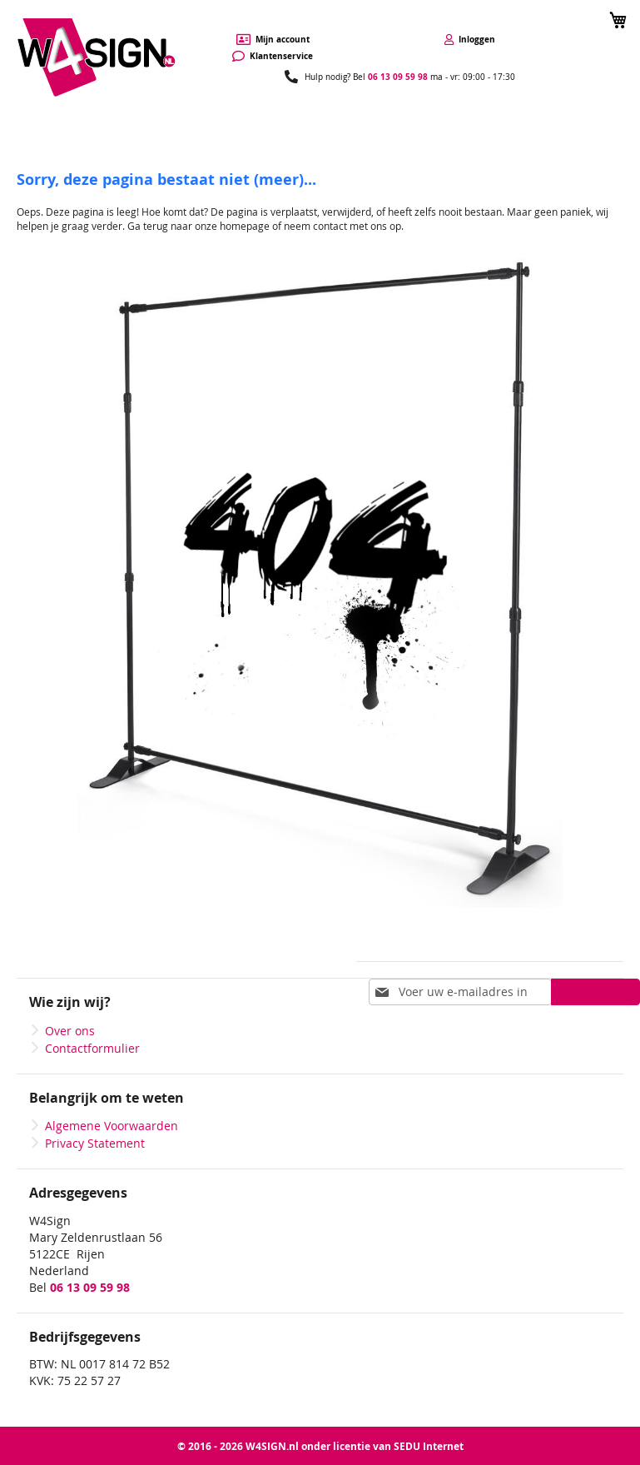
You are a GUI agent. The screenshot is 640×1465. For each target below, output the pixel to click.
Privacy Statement (95, 1143)
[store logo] (96, 57)
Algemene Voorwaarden (111, 1126)
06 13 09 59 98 (398, 76)
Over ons (70, 1031)
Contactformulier (92, 1048)
